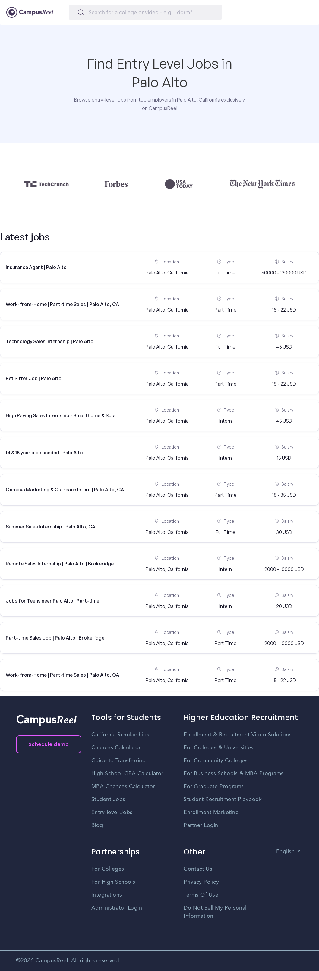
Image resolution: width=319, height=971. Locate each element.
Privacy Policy (201, 882)
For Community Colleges (216, 760)
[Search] (145, 12)
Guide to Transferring (118, 760)
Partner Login (201, 825)
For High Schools (113, 882)
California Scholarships (120, 735)
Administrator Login (116, 908)
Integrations (106, 895)
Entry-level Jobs (112, 812)
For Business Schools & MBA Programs (234, 773)
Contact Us (198, 869)
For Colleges (107, 869)
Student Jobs (108, 799)
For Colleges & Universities (219, 747)
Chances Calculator (116, 747)
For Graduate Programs (214, 786)
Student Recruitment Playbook (223, 799)
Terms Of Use (201, 895)
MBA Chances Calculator (123, 786)
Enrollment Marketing (211, 812)
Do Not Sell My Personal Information (215, 912)
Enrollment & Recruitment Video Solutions (238, 735)
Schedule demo (49, 744)
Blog (97, 825)
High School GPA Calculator (127, 773)
